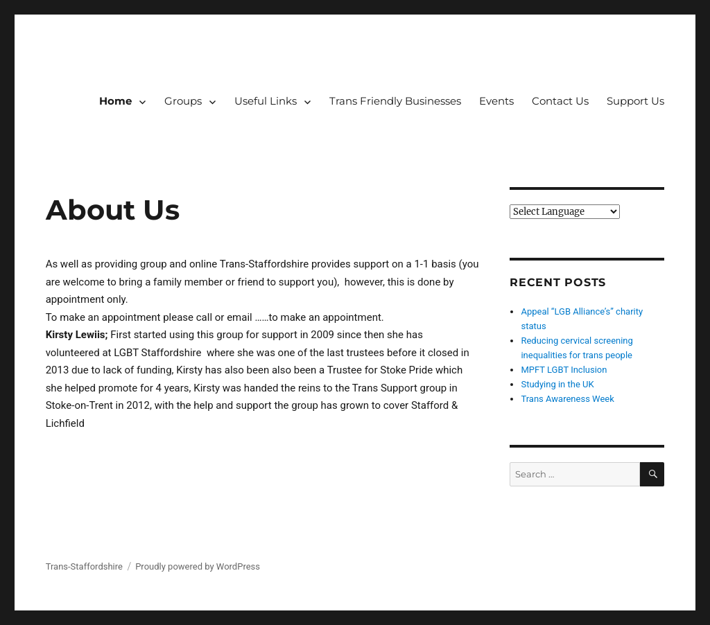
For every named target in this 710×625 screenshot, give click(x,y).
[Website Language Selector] (565, 211)
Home (115, 100)
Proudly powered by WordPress (197, 566)
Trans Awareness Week (567, 399)
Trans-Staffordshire (84, 566)
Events (496, 100)
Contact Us (560, 100)
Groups (183, 100)
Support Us (635, 100)
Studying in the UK (557, 384)
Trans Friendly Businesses (395, 100)
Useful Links (265, 100)
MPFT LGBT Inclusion (564, 369)
